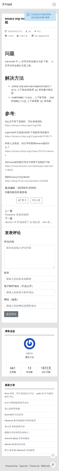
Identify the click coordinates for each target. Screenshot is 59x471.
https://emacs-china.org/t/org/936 (23, 125)
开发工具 (24, 36)
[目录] (53, 455)
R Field (7, 4)
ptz (29, 31)
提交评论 (11, 314)
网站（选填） (11, 299)
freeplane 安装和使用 (17, 214)
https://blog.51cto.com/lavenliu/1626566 (26, 181)
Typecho (23, 466)
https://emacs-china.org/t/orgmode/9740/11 (28, 136)
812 (38, 31)
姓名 (6, 272)
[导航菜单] (54, 4)
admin (29, 353)
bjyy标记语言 (43, 36)
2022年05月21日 (15, 31)
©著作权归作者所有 (16, 192)
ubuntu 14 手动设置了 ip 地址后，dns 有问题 (30, 222)
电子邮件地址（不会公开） (19, 286)
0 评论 (11, 36)
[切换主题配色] (53, 465)
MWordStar (47, 466)
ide (36, 36)
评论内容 (9, 241)
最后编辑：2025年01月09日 (20, 187)
